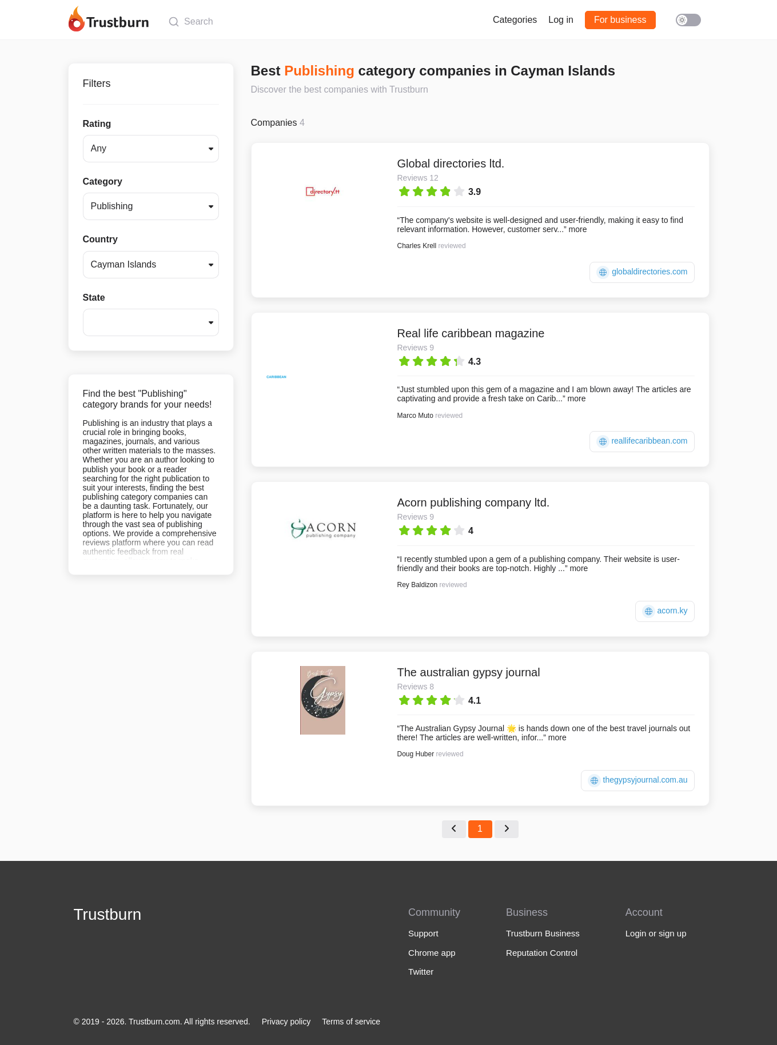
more (578, 229)
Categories (515, 20)
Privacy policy (286, 1021)
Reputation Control (541, 953)
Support (423, 933)
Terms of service (351, 1021)
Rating (97, 124)
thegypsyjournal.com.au (638, 780)
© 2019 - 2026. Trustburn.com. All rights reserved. (162, 1021)
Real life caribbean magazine (471, 333)
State (94, 297)
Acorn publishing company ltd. (473, 502)
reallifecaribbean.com (642, 441)
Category (102, 181)
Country (100, 239)
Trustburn (108, 914)
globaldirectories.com (641, 272)
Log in (560, 20)
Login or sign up (656, 933)
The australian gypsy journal (468, 672)
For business (620, 20)
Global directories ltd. (451, 163)
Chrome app (432, 953)
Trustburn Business (543, 933)
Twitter (420, 971)
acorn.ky (665, 611)
